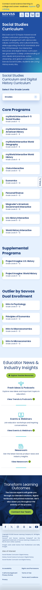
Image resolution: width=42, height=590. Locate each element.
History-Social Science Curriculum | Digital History (18, 557)
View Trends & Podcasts (21, 399)
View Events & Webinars (21, 430)
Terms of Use (26, 573)
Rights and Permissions (30, 568)
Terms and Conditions (30, 577)
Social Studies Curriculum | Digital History (15, 554)
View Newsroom (21, 461)
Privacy (5, 579)
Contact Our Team (21, 511)
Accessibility (7, 568)
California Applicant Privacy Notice (9, 574)
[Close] (38, 6)
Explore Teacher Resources (21, 375)
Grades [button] (21, 97)
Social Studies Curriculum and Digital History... (16, 560)
